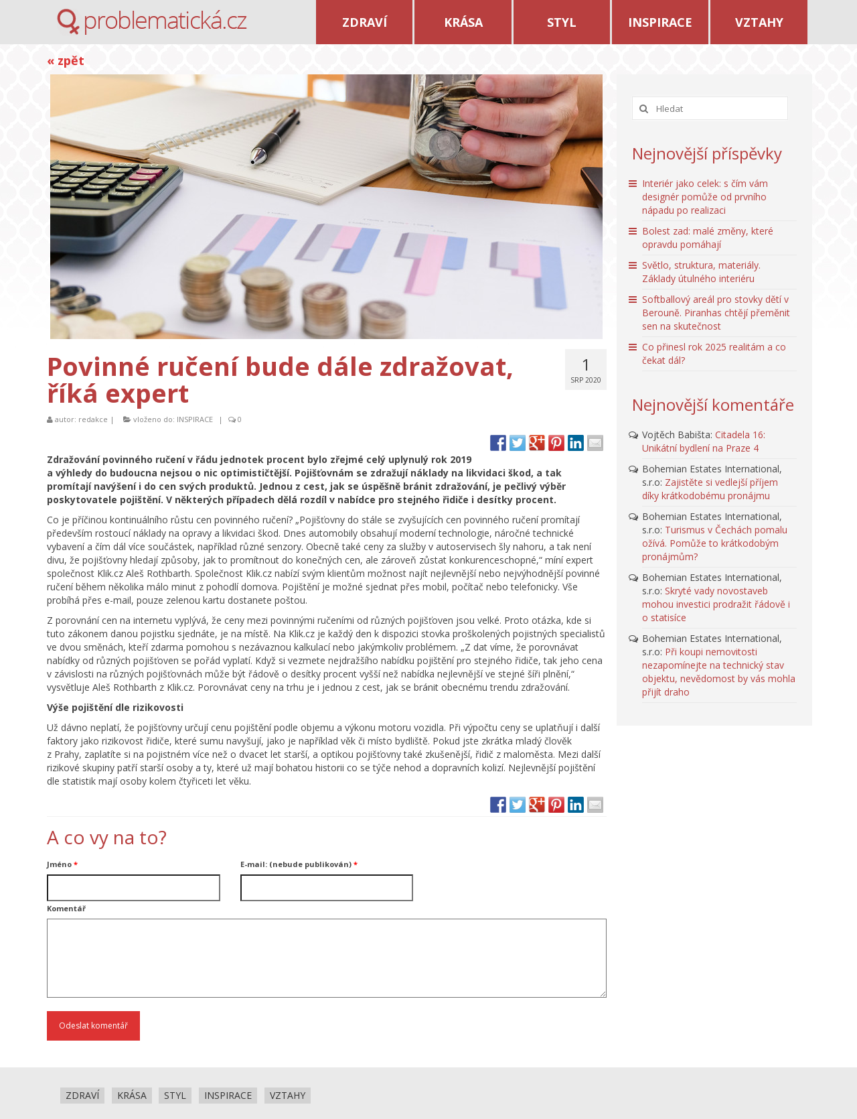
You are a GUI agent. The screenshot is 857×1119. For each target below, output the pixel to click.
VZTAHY (759, 22)
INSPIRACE (660, 22)
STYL (561, 22)
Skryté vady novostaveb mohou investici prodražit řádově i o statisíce (716, 604)
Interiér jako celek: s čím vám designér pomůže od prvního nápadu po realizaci (705, 196)
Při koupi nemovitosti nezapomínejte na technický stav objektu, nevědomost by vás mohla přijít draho (718, 671)
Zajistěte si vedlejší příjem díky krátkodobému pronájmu (710, 489)
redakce (93, 419)
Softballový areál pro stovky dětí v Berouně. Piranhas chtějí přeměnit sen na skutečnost (716, 312)
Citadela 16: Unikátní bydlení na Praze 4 (703, 441)
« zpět (65, 60)
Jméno (62, 864)
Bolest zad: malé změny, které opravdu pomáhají (707, 237)
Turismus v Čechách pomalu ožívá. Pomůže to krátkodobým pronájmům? (714, 543)
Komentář (66, 908)
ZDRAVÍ (364, 22)
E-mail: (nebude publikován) (299, 864)
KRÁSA (463, 22)
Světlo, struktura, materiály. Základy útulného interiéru (701, 272)
